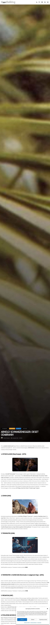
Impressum (39, 622)
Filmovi (18, 428)
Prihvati (22, 619)
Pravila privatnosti (33, 622)
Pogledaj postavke (43, 619)
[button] (47, 608)
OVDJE (26, 567)
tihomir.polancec (6, 438)
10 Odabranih (4, 428)
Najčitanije (25, 428)
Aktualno (12, 428)
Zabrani (32, 619)
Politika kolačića (27, 622)
